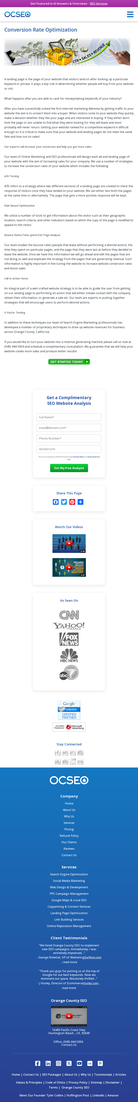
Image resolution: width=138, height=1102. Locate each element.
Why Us (69, 816)
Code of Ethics (55, 1082)
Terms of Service (93, 457)
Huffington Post (78, 1095)
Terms (53, 1087)
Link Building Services (69, 919)
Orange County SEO (75, 1087)
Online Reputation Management (69, 926)
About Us (69, 810)
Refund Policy (69, 836)
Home (69, 803)
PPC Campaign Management (69, 894)
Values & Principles (29, 1082)
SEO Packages (51, 1075)
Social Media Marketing (69, 881)
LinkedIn (98, 1095)
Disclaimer (112, 1082)
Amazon (113, 1095)
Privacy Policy (78, 457)
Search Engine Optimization (69, 874)
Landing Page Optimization (69, 913)
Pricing (69, 829)
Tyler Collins (54, 1095)
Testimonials (103, 1075)
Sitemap (96, 1082)
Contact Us (69, 855)
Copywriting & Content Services (69, 907)
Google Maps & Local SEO (69, 900)
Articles (120, 1075)
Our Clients (69, 842)
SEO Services (99, 4)
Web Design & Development (69, 887)
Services (69, 823)
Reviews (69, 849)
